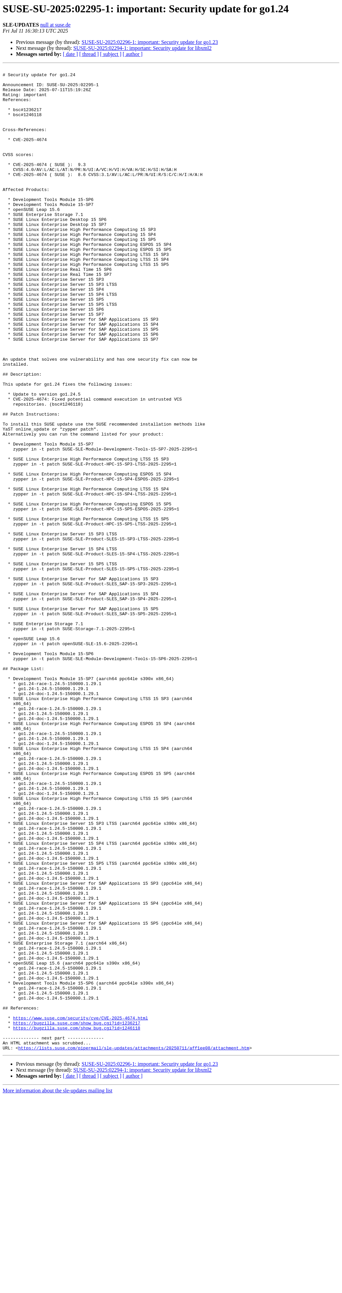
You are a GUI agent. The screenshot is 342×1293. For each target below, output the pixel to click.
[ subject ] (110, 54)
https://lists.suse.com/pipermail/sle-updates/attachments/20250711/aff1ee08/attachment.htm (133, 1244)
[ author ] (133, 54)
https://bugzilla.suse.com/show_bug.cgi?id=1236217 (76, 1214)
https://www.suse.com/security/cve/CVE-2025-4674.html (80, 1208)
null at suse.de (55, 25)
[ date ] (70, 54)
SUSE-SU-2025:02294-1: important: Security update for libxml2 (142, 48)
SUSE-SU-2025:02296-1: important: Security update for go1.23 (150, 42)
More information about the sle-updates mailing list (57, 1287)
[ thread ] (89, 54)
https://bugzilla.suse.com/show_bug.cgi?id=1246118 (76, 1220)
